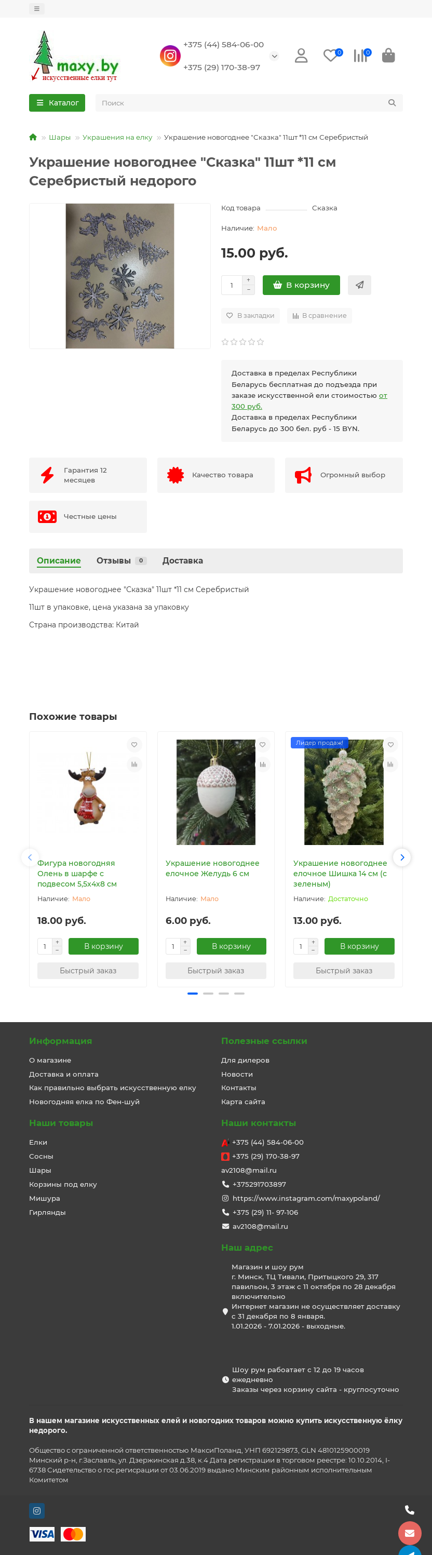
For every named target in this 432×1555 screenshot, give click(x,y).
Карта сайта (243, 1102)
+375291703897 (259, 1185)
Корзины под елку (63, 1185)
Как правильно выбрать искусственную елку (112, 1088)
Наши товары (61, 1123)
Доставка (183, 562)
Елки (38, 1142)
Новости (237, 1074)
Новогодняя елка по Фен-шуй (84, 1102)
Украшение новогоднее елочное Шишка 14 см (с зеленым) (340, 875)
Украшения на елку (117, 139)
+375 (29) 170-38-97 (221, 68)
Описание (59, 562)
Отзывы (122, 562)
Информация (60, 1041)
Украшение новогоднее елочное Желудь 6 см (213, 870)
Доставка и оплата (64, 1074)
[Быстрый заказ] (359, 287)
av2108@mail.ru (249, 1171)
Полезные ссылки (264, 1041)
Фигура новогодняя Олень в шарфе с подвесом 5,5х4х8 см (77, 875)
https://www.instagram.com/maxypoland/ (306, 1199)
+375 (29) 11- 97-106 (265, 1213)
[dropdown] (37, 9)
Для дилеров (245, 1060)
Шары (60, 139)
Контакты (238, 1088)
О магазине (50, 1060)
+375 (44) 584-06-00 (223, 45)
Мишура (44, 1199)
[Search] (249, 104)
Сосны (41, 1156)
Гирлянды (47, 1213)
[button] (30, 859)
